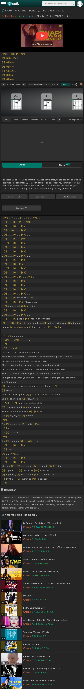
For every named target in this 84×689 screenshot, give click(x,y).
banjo (43, 120)
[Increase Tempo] (24, 84)
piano (16, 120)
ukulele (25, 120)
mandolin (34, 120)
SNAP (8, 10)
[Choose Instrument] (59, 120)
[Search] (72, 3)
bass (53, 120)
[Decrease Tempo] (3, 84)
